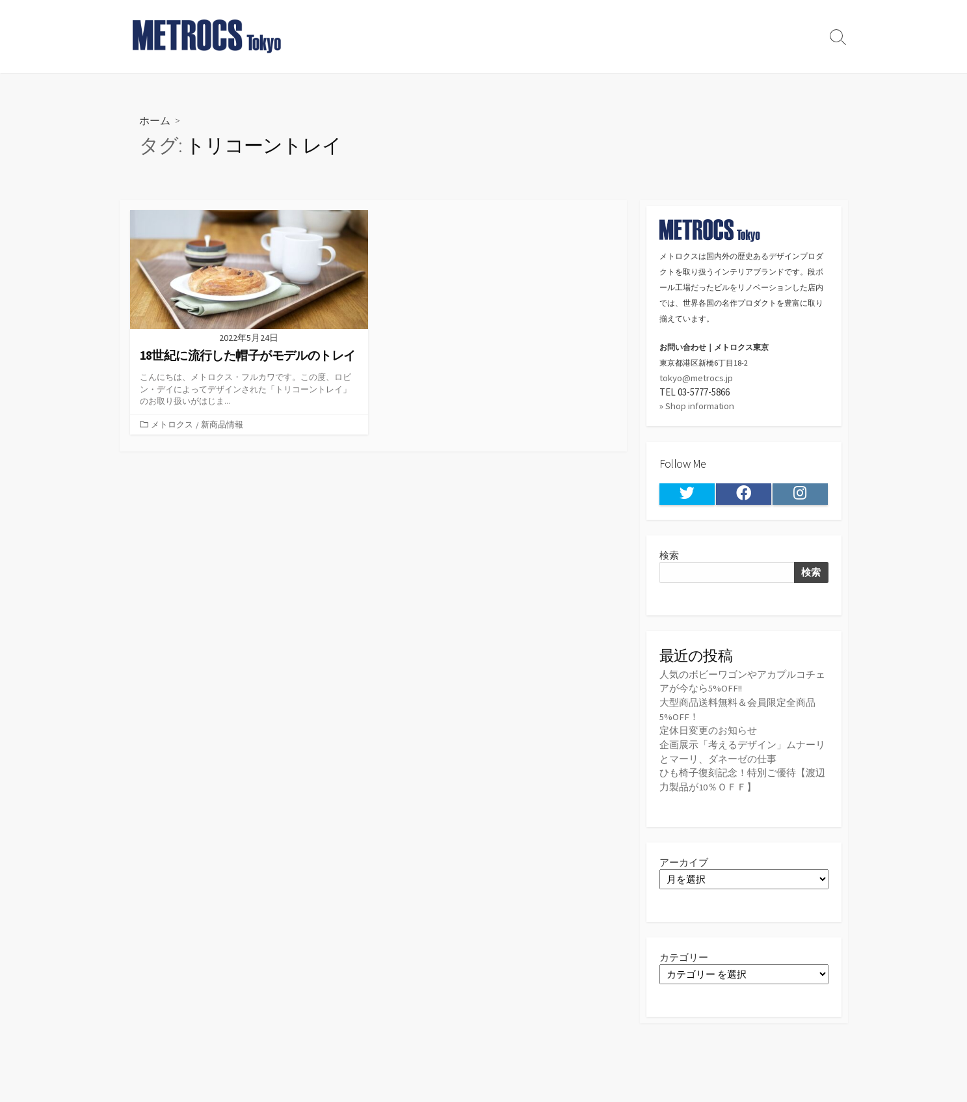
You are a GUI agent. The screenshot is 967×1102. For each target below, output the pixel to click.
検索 (669, 554)
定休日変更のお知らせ (708, 729)
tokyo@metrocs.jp (696, 377)
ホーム (154, 120)
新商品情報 (222, 424)
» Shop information (697, 405)
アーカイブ (683, 858)
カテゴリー (683, 953)
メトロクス (172, 424)
